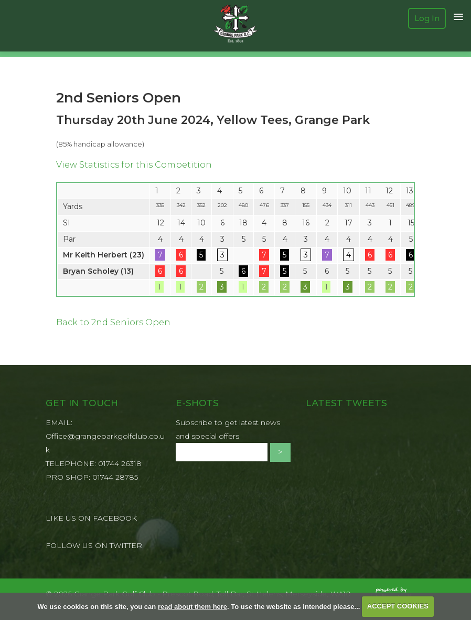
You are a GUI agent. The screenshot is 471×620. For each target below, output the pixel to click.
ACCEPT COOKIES (398, 606)
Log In (427, 18)
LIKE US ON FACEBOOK (91, 518)
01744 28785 (115, 477)
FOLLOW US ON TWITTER (94, 545)
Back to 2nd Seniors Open (113, 322)
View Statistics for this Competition (134, 165)
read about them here (192, 606)
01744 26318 (120, 463)
